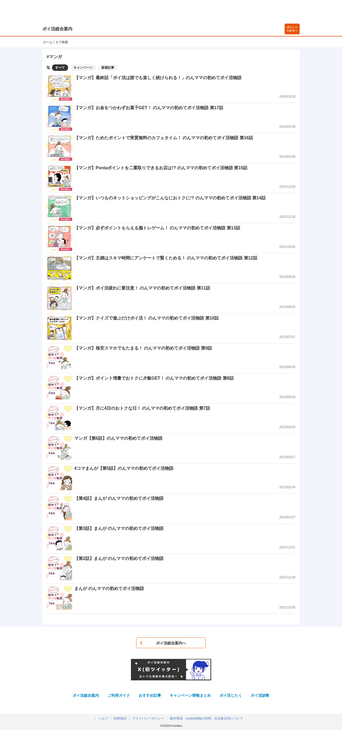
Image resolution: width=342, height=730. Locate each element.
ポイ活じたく (231, 695)
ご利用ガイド (118, 695)
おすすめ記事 (150, 695)
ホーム (48, 42)
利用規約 (120, 718)
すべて (60, 67)
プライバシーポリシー (148, 718)
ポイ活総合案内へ (171, 643)
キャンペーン (83, 67)
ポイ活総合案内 (57, 29)
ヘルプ (103, 718)
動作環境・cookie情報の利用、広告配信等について (207, 718)
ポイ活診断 (260, 695)
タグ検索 (61, 42)
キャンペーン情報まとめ (190, 695)
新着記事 (107, 67)
